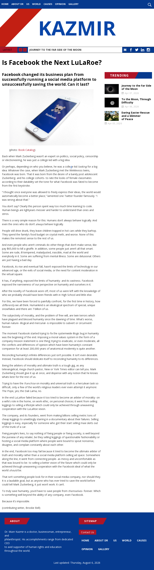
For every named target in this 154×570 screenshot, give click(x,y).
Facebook (131, 50)
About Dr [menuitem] (17, 4)
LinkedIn (142, 50)
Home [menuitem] (5, 4)
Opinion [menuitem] (60, 4)
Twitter (137, 50)
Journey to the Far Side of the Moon (55, 49)
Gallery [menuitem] (73, 4)
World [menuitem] (36, 4)
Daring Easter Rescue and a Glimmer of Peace (135, 116)
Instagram (148, 50)
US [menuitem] (27, 4)
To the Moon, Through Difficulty (136, 101)
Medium (125, 50)
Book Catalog (26, 150)
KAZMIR (77, 27)
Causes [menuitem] (48, 4)
